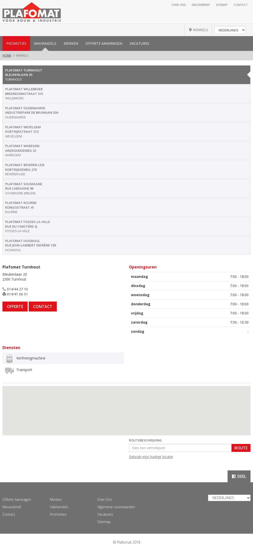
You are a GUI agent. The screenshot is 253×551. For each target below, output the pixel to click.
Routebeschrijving (145, 440)
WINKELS (198, 29)
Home (6, 55)
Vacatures (139, 43)
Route (241, 448)
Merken (71, 43)
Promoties (16, 43)
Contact (240, 5)
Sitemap (222, 5)
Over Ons (178, 5)
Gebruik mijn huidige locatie (151, 456)
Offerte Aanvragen (103, 43)
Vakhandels (45, 43)
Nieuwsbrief (201, 5)
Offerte (15, 306)
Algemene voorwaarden (116, 507)
